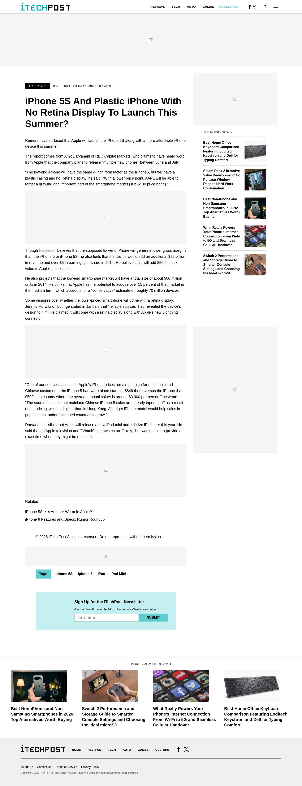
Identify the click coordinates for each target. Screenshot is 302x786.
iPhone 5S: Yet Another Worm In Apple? (58, 512)
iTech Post (57, 537)
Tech (176, 6)
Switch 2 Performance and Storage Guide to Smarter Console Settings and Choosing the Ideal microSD (221, 264)
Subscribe (228, 6)
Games (208, 6)
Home (76, 749)
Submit (153, 617)
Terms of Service (66, 767)
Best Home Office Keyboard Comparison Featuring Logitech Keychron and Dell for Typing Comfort (221, 151)
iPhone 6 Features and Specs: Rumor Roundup (65, 519)
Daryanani (47, 250)
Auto (191, 6)
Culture (162, 749)
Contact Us (44, 767)
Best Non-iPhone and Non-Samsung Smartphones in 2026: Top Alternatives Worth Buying (221, 207)
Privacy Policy (90, 767)
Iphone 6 (85, 574)
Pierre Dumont (37, 86)
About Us (27, 767)
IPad (101, 574)
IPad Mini (118, 574)
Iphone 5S (64, 574)
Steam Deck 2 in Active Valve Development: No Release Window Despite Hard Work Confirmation (221, 179)
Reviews (157, 6)
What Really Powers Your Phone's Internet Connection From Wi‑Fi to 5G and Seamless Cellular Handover (221, 236)
